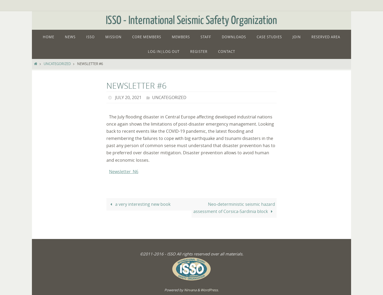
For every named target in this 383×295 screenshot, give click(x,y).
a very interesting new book (139, 204)
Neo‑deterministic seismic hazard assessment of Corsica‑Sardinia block (234, 207)
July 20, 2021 (128, 97)
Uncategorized (57, 64)
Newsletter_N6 (123, 171)
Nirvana (190, 290)
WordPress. (210, 290)
